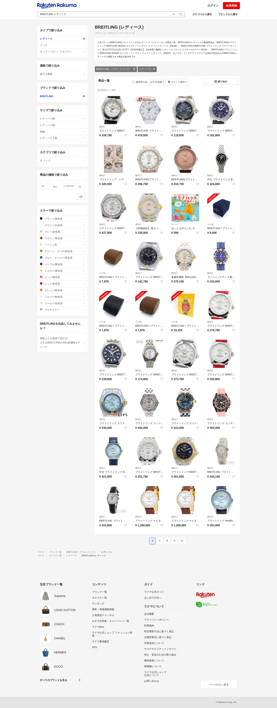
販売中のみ (140, 82)
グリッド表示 (177, 82)
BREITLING (62, 96)
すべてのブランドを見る (53, 680)
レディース (147, 69)
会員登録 (231, 5)
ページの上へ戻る (219, 684)
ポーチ (174, 224)
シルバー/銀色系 (62, 296)
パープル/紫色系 (62, 264)
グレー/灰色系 (62, 231)
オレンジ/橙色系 (62, 290)
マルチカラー (62, 309)
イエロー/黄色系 (62, 270)
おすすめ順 (157, 82)
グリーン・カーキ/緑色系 (62, 251)
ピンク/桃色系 (62, 277)
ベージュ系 (62, 244)
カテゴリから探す (202, 14)
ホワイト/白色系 (62, 225)
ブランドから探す (228, 14)
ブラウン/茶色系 (62, 238)
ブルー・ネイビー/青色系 (62, 257)
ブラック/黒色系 (62, 218)
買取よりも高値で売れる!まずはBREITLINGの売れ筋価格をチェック (62, 342)
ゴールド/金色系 (62, 303)
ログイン (213, 5)
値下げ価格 (62, 74)
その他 (210, 224)
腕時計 (102, 127)
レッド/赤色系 (62, 283)
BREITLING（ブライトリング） (115, 69)
